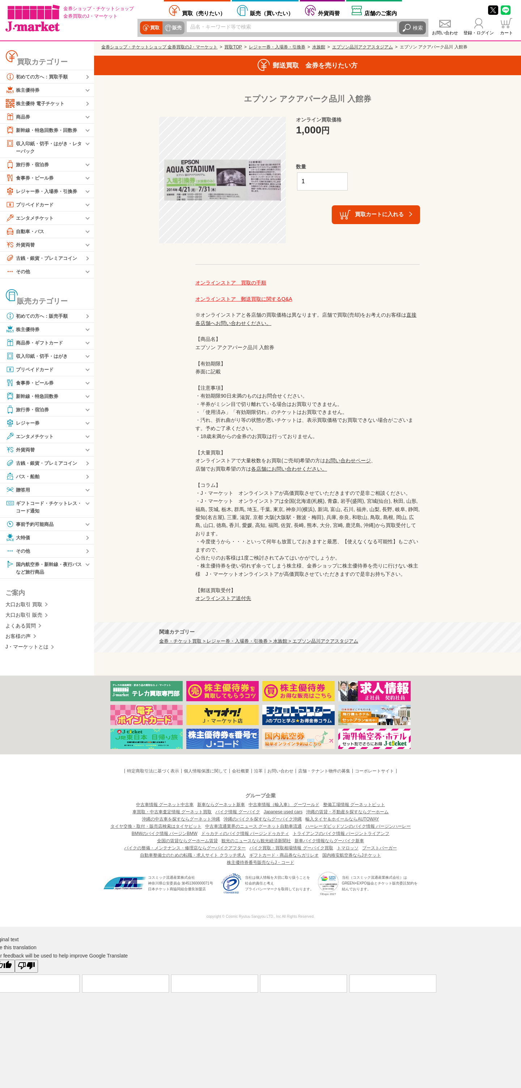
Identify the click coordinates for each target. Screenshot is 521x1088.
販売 (176, 28)
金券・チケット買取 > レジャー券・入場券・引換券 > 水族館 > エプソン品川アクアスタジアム (258, 641)
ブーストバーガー (379, 848)
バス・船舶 (23, 476)
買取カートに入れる (379, 214)
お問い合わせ (445, 32)
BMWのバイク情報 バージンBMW (165, 833)
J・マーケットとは (26, 648)
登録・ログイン (478, 32)
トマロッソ (348, 848)
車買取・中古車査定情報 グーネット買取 (172, 811)
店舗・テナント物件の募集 (324, 771)
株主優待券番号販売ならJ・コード (260, 862)
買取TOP (233, 47)
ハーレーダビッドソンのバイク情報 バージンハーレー (358, 826)
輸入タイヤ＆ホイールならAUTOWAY (342, 819)
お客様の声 (18, 638)
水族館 (318, 47)
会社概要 (240, 771)
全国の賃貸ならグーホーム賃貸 (187, 840)
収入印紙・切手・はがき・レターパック (44, 147)
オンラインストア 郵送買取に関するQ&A (243, 299)
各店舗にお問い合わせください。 (289, 469)
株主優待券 (23, 90)
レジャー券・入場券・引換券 (44, 191)
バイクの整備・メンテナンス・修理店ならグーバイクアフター (185, 848)
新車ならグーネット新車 (221, 804)
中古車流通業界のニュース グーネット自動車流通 (253, 826)
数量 (301, 167)
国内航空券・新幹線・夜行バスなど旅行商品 (44, 569)
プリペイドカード (31, 205)
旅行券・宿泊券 (28, 164)
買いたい (271, 13)
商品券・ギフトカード (36, 343)
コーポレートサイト (374, 771)
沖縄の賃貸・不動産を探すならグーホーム (347, 811)
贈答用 (18, 490)
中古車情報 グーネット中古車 (165, 804)
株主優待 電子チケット (37, 103)
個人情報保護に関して (205, 771)
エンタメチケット (31, 218)
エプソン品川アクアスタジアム (362, 47)
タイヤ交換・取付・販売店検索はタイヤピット (156, 826)
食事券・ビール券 (31, 178)
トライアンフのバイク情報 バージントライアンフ (341, 833)
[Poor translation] (26, 966)
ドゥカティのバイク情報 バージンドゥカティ (245, 833)
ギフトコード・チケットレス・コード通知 (41, 507)
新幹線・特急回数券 (34, 396)
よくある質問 (20, 627)
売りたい (203, 13)
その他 (18, 271)
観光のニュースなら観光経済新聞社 (256, 840)
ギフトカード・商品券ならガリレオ (284, 855)
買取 (154, 28)
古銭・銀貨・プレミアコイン (44, 258)
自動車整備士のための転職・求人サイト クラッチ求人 (192, 855)
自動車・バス (26, 231)
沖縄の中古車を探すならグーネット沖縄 (181, 819)
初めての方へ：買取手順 (39, 76)
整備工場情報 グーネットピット (354, 804)
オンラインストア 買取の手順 (230, 283)
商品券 (18, 116)
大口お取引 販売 (23, 617)
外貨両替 (329, 13)
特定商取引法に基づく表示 (153, 771)
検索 (418, 28)
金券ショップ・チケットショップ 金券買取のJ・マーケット (159, 47)
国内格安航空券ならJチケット (351, 855)
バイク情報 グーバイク (237, 811)
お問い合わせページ (348, 460)
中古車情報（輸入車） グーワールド (284, 804)
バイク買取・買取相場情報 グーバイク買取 (291, 848)
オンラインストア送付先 (223, 598)
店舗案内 (380, 13)
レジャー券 (23, 423)
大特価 (18, 538)
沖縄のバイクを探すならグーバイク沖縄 (263, 819)
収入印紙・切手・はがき (39, 356)
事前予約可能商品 (31, 525)
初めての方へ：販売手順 (39, 316)
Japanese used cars (283, 811)
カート (506, 32)
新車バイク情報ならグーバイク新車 (329, 840)
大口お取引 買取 (23, 606)
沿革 (258, 771)
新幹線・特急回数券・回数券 (44, 130)
